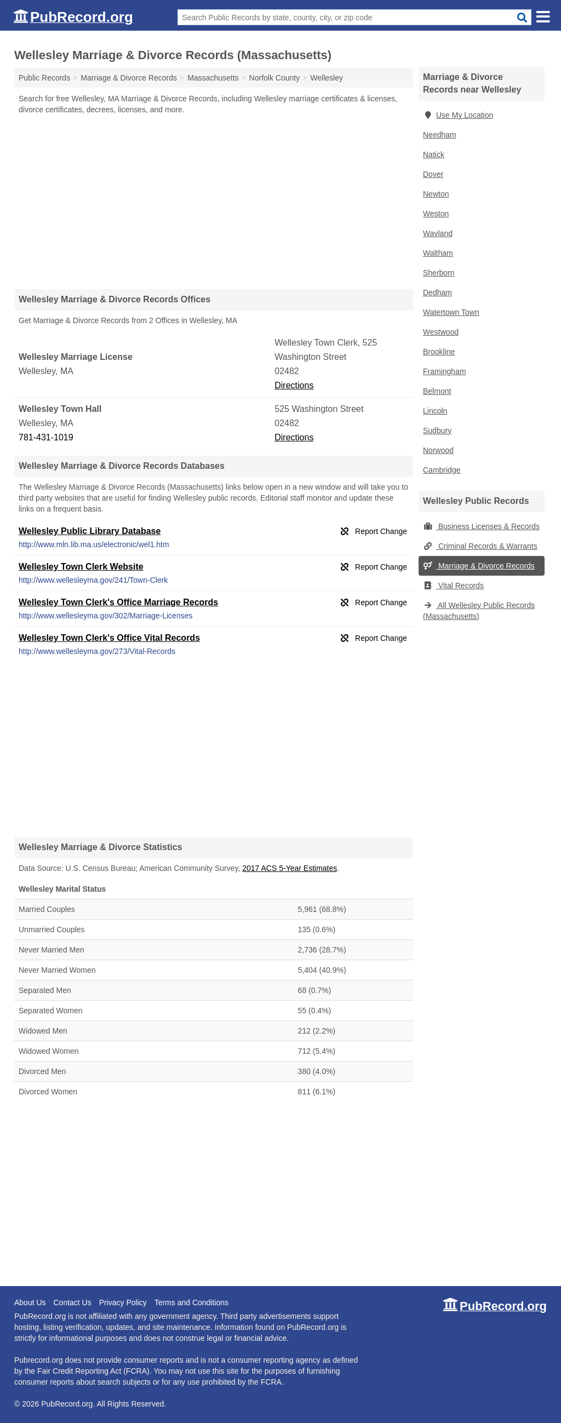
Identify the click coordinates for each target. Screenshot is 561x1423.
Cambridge (441, 470)
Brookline (439, 351)
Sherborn (439, 272)
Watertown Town (451, 312)
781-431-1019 (46, 437)
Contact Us (72, 1302)
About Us (30, 1302)
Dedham (437, 292)
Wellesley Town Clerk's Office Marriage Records (118, 602)
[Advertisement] (213, 201)
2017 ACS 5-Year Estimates (289, 868)
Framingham (444, 371)
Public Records (44, 77)
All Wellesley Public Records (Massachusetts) (479, 611)
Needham (439, 134)
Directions (293, 385)
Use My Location (458, 115)
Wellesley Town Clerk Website (81, 566)
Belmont (437, 391)
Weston (436, 213)
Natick (433, 154)
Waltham (438, 253)
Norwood (438, 450)
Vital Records (453, 585)
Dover (433, 174)
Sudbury (437, 430)
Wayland (438, 233)
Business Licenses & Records (481, 526)
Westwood (441, 332)
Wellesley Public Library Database (90, 531)
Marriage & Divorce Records (479, 565)
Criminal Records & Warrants (480, 546)
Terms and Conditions (191, 1302)
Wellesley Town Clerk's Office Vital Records (109, 637)
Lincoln (435, 410)
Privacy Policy (123, 1302)
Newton (436, 194)
